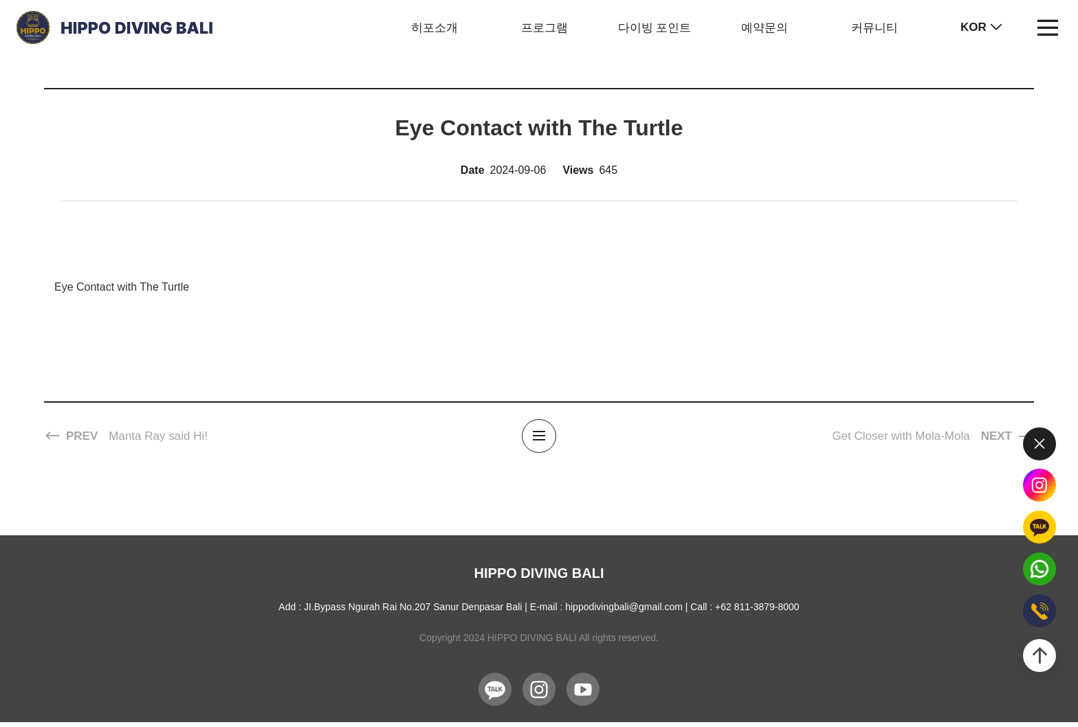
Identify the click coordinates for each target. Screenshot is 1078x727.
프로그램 (544, 27)
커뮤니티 (874, 27)
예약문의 (764, 27)
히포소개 (434, 27)
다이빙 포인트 (655, 27)
